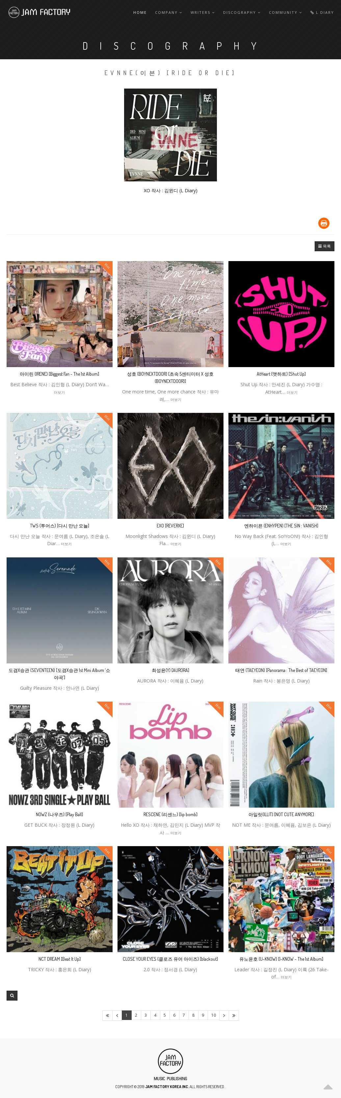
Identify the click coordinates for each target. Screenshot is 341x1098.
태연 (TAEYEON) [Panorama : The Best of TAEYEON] (281, 670)
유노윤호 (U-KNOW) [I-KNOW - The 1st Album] (281, 959)
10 (213, 1015)
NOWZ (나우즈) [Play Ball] (59, 814)
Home (140, 12)
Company (168, 12)
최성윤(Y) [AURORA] (170, 670)
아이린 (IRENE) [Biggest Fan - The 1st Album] (59, 374)
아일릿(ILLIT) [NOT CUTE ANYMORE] (281, 814)
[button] (324, 246)
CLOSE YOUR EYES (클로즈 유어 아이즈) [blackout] (170, 959)
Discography (242, 12)
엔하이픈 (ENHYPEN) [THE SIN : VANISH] (281, 525)
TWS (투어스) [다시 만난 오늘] (59, 525)
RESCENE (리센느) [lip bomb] (170, 814)
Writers (203, 12)
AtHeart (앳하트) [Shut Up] (281, 374)
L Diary (322, 12)
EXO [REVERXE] (170, 525)
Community (285, 12)
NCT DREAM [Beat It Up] (60, 959)
